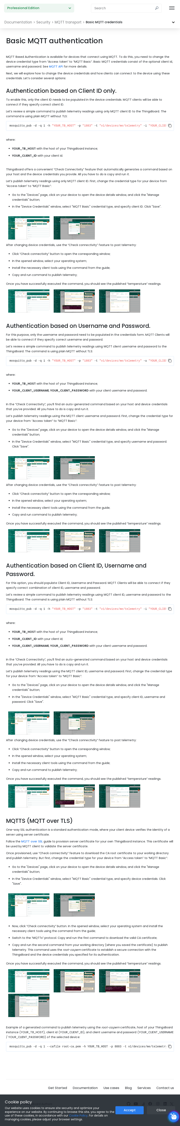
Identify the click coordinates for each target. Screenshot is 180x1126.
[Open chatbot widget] (173, 1116)
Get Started (57, 1088)
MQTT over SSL (32, 841)
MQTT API (56, 66)
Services (144, 1088)
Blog (128, 1088)
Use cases (111, 1088)
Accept (130, 1110)
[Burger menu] (172, 8)
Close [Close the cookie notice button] (161, 1110)
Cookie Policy (78, 1115)
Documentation (85, 1088)
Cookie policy (18, 1102)
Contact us (165, 1088)
